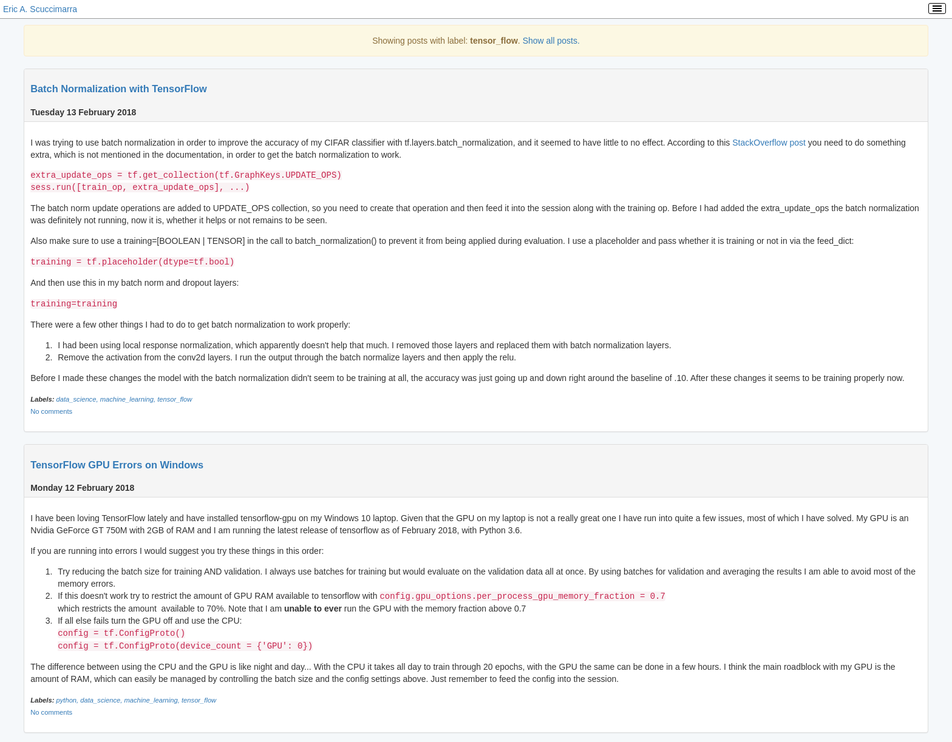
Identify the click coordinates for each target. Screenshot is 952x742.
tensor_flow (174, 398)
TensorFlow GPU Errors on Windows (116, 463)
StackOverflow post (769, 142)
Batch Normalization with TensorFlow (118, 88)
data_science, (78, 398)
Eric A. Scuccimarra (40, 9)
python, (68, 697)
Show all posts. (551, 41)
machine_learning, (129, 398)
